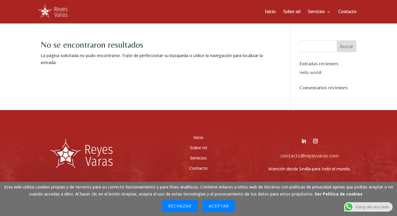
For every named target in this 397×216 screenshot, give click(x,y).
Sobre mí (291, 12)
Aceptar (219, 206)
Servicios (316, 12)
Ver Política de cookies (339, 194)
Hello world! (310, 72)
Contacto (347, 12)
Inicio (270, 12)
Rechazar (179, 206)
